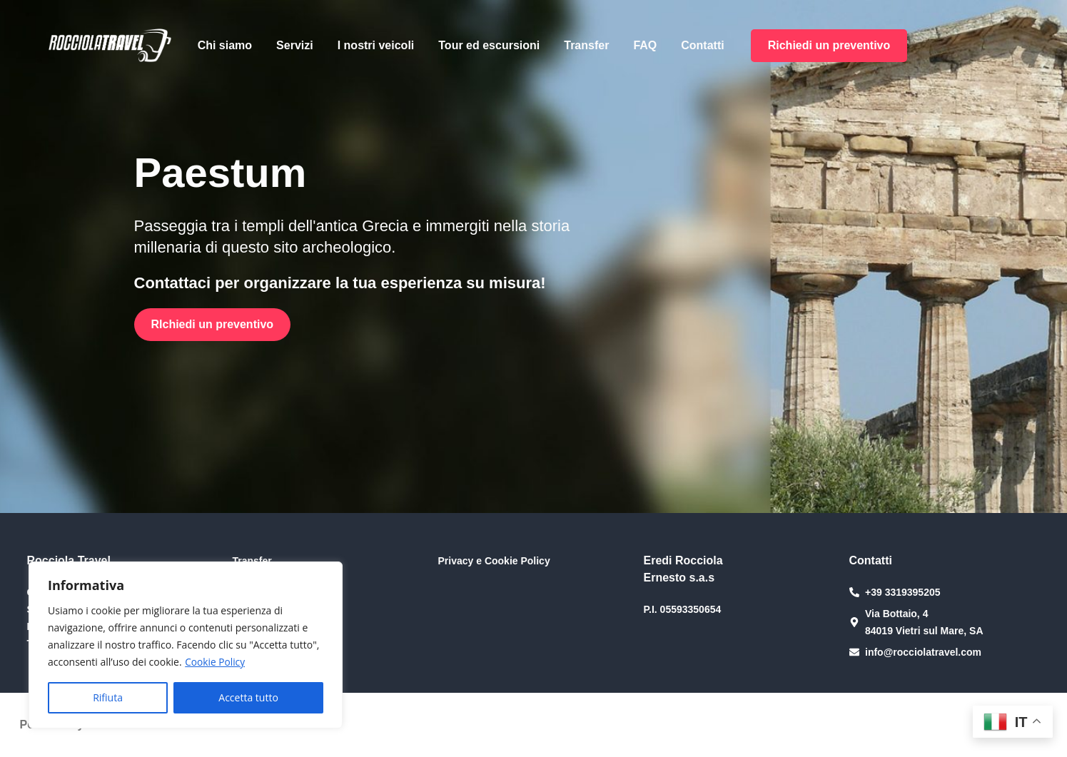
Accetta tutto (248, 697)
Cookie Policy (215, 662)
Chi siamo (225, 45)
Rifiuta (108, 697)
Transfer (586, 45)
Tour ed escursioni (489, 45)
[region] (186, 645)
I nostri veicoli (376, 45)
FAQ (645, 45)
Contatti (702, 45)
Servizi (294, 45)
